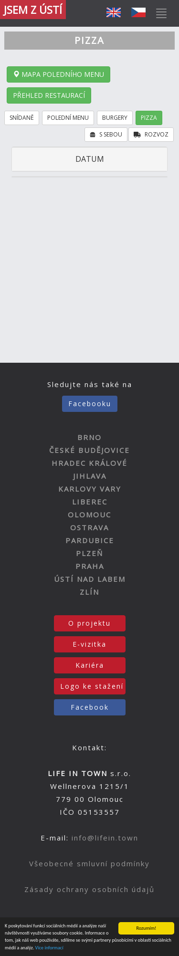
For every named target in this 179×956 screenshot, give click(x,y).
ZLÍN (89, 592)
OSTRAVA (89, 527)
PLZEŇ (89, 553)
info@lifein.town (105, 837)
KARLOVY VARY (89, 489)
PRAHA (89, 566)
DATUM (89, 159)
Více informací (49, 948)
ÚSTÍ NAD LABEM (90, 579)
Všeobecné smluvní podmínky (89, 863)
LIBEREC (89, 501)
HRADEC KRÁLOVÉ (89, 463)
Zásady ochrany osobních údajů (89, 889)
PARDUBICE (89, 540)
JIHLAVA (89, 476)
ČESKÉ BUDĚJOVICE (89, 450)
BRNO (89, 437)
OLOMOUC (89, 514)
